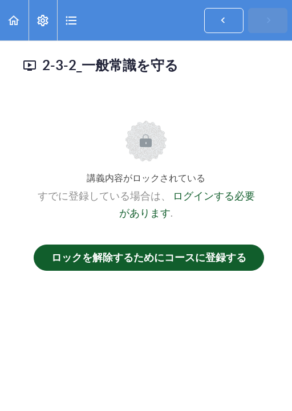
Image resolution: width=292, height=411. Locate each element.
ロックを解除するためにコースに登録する (148, 257)
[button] (14, 20)
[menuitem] (43, 20)
